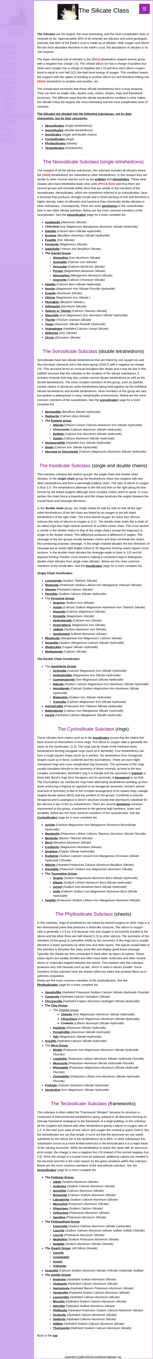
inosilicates (101, 737)
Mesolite (59, 1301)
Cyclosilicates (55, 139)
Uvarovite (59, 279)
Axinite (50, 824)
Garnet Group (61, 253)
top (55, 1335)
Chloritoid (52, 226)
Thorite (50, 319)
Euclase (50, 235)
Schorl (57, 886)
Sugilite (50, 900)
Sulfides (8, 110)
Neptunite (52, 585)
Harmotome (61, 1288)
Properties (9, 121)
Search (7, 134)
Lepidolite (60, 1058)
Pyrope (58, 271)
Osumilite (52, 869)
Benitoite (51, 838)
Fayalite (50, 240)
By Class (8, 78)
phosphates (120, 179)
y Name (10, 62)
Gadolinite (52, 248)
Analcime (59, 1279)
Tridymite (59, 1266)
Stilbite (58, 1323)
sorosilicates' (109, 400)
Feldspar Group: (62, 1177)
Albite (57, 1181)
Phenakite (52, 302)
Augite (57, 607)
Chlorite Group (68, 1010)
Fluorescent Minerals (17, 115)
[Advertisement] (16, 204)
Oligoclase (60, 1208)
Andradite (60, 262)
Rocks (6, 127)
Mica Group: (59, 1045)
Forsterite (52, 244)
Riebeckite (60, 697)
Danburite (52, 416)
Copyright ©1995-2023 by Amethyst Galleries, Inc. (93, 1356)
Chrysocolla (53, 1001)
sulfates (100, 179)
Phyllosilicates (55, 143)
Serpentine (52, 1089)
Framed (7, 68)
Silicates (8, 102)
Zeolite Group (61, 1274)
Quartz (57, 1261)
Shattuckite (53, 647)
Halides (8, 90)
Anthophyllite (62, 675)
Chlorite (66, 1014)
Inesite (50, 715)
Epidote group (61, 420)
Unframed (9, 73)
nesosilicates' (76, 214)
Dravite (58, 878)
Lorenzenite (53, 580)
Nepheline (60, 1239)
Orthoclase (60, 1212)
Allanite (58, 425)
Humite (50, 288)
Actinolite (59, 670)
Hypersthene (62, 625)
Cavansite (52, 996)
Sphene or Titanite (58, 311)
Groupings (9, 46)
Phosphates (10, 98)
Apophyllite (53, 992)
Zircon (49, 337)
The (83, 10)
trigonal (136, 773)
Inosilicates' (94, 565)
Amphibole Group (63, 666)
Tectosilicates (54, 148)
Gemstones (10, 57)
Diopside (59, 611)
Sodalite (58, 1244)
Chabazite (60, 1283)
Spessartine (61, 275)
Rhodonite (52, 638)
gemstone (123, 804)
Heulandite (60, 1292)
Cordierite (52, 847)
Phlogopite (60, 1067)
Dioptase (51, 851)
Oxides (8, 94)
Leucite (58, 1235)
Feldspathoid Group (65, 1221)
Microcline (60, 1204)
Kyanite (50, 293)
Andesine (59, 1186)
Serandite (52, 642)
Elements (9, 86)
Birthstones (10, 52)
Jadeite (58, 629)
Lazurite (58, 1230)
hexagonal (122, 777)
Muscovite (60, 1063)
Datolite (50, 231)
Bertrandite (53, 411)
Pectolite (51, 593)
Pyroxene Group (62, 598)
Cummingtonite (64, 679)
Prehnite (51, 1085)
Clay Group (59, 1005)
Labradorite (61, 1199)
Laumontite (61, 1297)
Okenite (50, 589)
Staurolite (52, 315)
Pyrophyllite (61, 1032)
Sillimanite (52, 306)
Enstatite (59, 616)
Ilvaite (49, 447)
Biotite (57, 1049)
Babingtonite (54, 710)
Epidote (58, 433)
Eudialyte (51, 856)
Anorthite (59, 1190)
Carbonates (10, 82)
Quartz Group (60, 1248)
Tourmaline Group (64, 873)
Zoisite (57, 438)
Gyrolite (50, 1041)
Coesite (58, 1252)
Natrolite (59, 1306)
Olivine (50, 297)
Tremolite (59, 701)
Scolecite (59, 1314)
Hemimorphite (55, 442)
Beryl (49, 842)
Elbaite (58, 882)
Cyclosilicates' (47, 817)
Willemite (51, 333)
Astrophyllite (54, 706)
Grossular (60, 266)
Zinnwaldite (61, 1076)
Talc (56, 1036)
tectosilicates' (47, 1170)
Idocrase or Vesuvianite (61, 451)
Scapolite (51, 1270)
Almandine (60, 257)
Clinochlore (69, 1018)
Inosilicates (53, 134)
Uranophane (53, 328)
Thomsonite (61, 1328)
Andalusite (52, 222)
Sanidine (59, 1217)
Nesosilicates (54, 125)
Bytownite (60, 1195)
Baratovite (52, 833)
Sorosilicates (54, 130)
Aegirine (59, 602)
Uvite (56, 891)
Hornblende (61, 688)
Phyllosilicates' (48, 984)
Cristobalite (61, 1257)
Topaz (49, 324)
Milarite (50, 864)
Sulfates (8, 106)
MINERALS (17, 33)
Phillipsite (60, 1310)
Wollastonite (54, 651)
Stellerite (59, 1319)
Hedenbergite (62, 620)
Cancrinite (60, 1226)
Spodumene (61, 633)
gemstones (109, 205)
